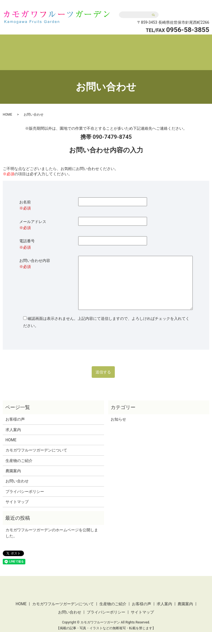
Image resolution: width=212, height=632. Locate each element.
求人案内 (192, 42)
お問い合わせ (186, 9)
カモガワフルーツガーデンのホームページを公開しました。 (52, 522)
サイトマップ (17, 491)
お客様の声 (162, 42)
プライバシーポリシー (25, 481)
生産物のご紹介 (126, 42)
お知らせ (118, 409)
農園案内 (111, 51)
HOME (17, 42)
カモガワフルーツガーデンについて (67, 42)
